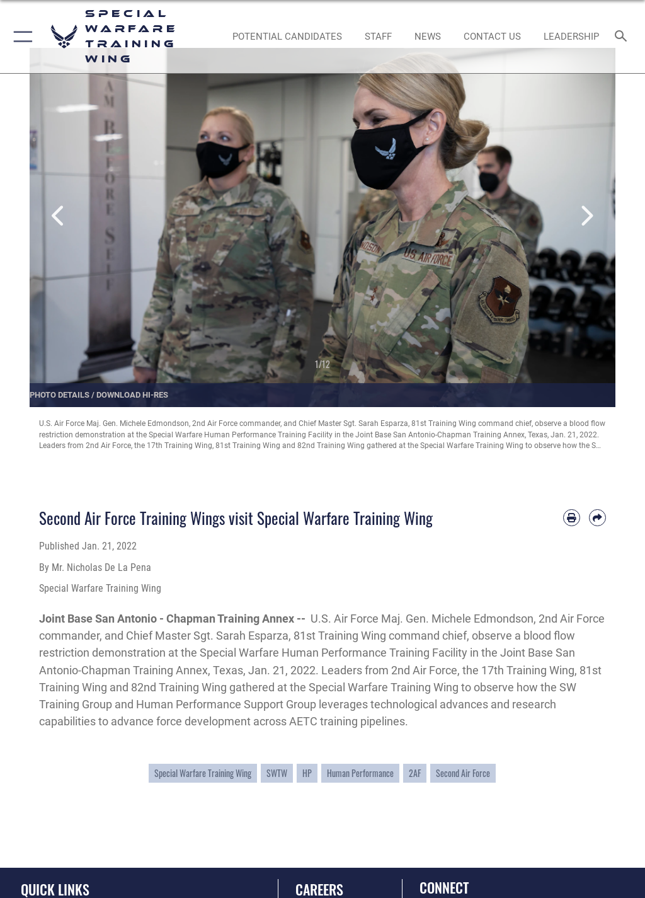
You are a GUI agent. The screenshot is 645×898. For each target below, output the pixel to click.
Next (586, 216)
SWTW (276, 773)
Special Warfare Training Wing (202, 773)
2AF (415, 773)
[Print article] (571, 517)
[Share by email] (597, 517)
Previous (59, 216)
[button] (20, 36)
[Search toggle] (623, 37)
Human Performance (360, 773)
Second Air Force (463, 773)
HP (307, 773)
